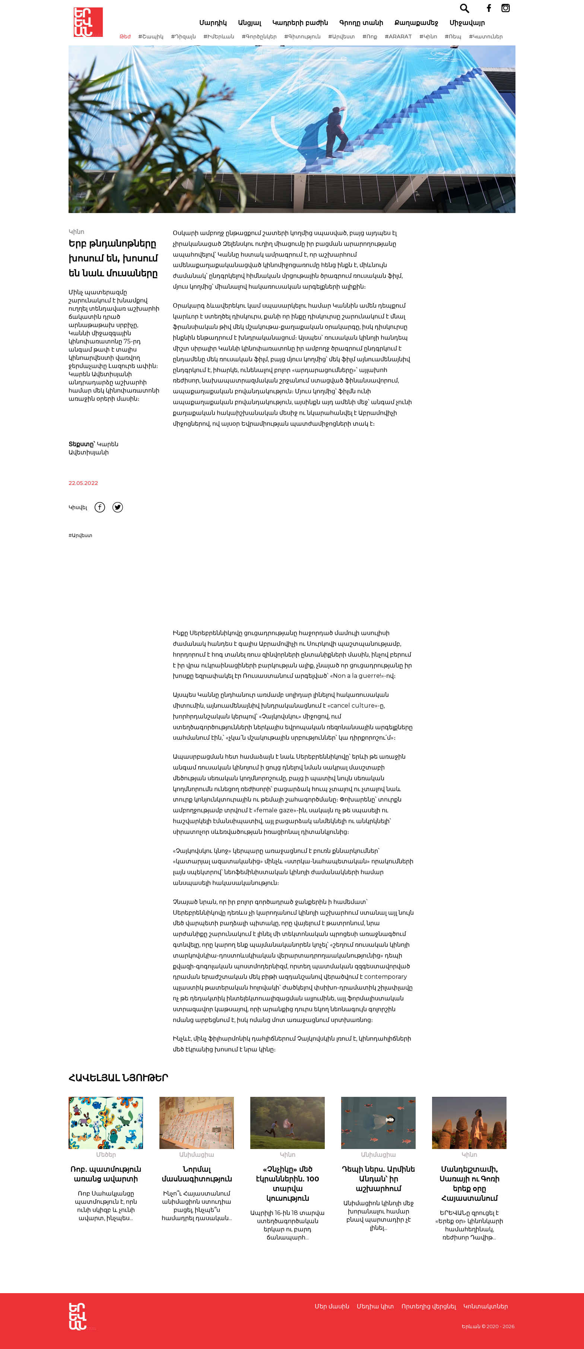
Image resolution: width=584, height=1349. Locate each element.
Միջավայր (477, 26)
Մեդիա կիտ (375, 1306)
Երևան (471, 1326)
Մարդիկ (223, 26)
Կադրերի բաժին (311, 26)
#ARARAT (414, 40)
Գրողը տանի (372, 26)
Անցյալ (260, 26)
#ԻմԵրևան (234, 40)
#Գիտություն (318, 40)
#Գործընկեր (275, 40)
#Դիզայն (199, 40)
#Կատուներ (152, 48)
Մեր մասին (332, 1306)
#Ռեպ (469, 40)
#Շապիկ (167, 40)
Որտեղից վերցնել (429, 1306)
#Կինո (444, 40)
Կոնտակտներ (485, 1306)
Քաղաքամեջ (427, 26)
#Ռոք (385, 40)
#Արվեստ (357, 40)
